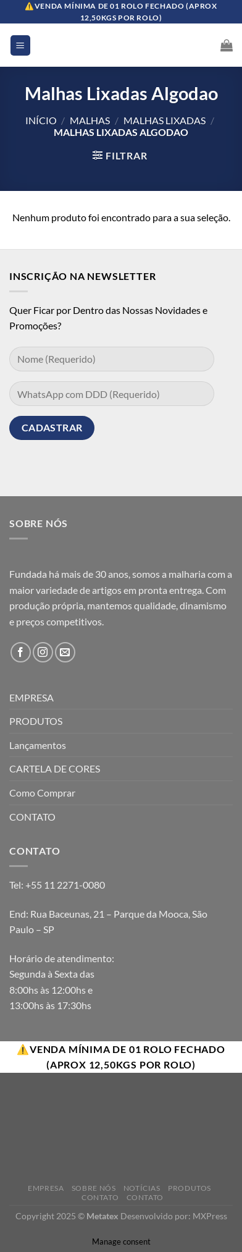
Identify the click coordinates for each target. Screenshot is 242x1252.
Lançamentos (37, 745)
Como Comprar (42, 792)
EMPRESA (31, 697)
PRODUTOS (35, 721)
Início (41, 120)
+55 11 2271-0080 (65, 884)
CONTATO (32, 817)
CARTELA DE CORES (54, 768)
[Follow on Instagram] (43, 652)
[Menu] (20, 45)
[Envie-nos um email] (65, 652)
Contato (100, 1197)
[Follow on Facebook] (20, 652)
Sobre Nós (94, 1188)
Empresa (46, 1188)
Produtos (189, 1188)
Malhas (90, 120)
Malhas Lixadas (164, 120)
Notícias (142, 1188)
